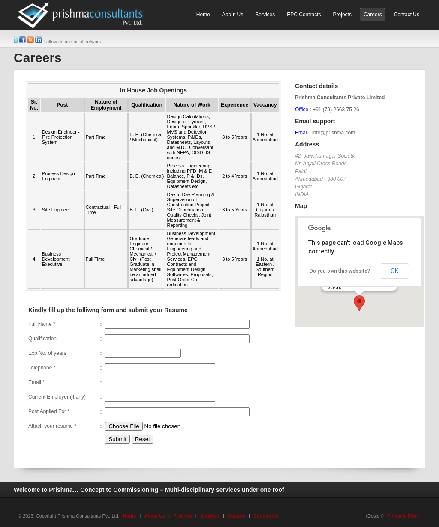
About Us (154, 515)
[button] (359, 303)
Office (301, 110)
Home (129, 515)
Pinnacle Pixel (403, 515)
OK (394, 271)
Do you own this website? (340, 271)
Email (301, 133)
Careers (236, 515)
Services (210, 515)
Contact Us (265, 515)
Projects (182, 515)
